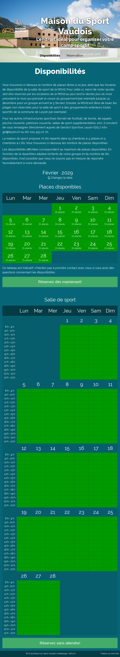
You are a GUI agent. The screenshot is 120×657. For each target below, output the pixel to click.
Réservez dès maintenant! (60, 282)
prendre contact (66, 268)
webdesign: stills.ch (67, 653)
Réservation (75, 55)
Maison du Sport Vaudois (75, 26)
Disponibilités (50, 55)
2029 (66, 173)
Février (51, 173)
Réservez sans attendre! (60, 643)
